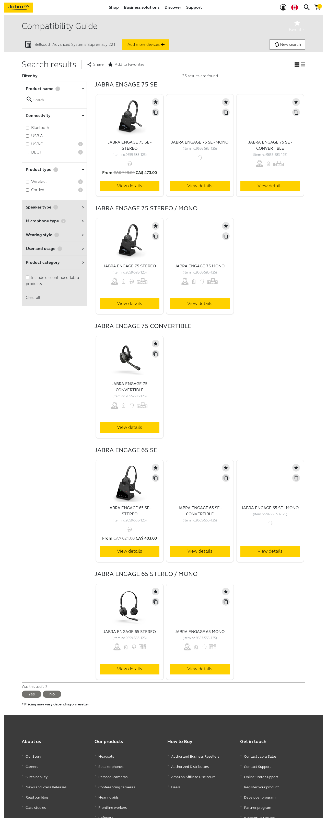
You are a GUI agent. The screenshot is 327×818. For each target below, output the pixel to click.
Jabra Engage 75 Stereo (129, 266)
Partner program (257, 793)
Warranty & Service (259, 801)
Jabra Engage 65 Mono (200, 631)
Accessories (107, 809)
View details (129, 186)
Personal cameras (112, 770)
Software (105, 801)
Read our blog (37, 786)
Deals (175, 778)
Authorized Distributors (190, 763)
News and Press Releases (46, 778)
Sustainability (37, 770)
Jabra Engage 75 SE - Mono (199, 142)
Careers (32, 763)
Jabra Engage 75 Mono (200, 266)
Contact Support (257, 763)
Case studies (36, 793)
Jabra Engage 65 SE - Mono (270, 507)
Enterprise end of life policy (266, 809)
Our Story (33, 755)
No (52, 694)
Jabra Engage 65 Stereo (129, 631)
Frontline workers (112, 793)
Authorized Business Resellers (195, 755)
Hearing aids (108, 786)
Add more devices (146, 44)
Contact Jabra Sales (260, 755)
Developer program (260, 786)
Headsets (106, 755)
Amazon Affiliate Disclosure (193, 770)
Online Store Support (261, 770)
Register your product (261, 778)
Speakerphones (110, 763)
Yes (31, 694)
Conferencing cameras (116, 778)
